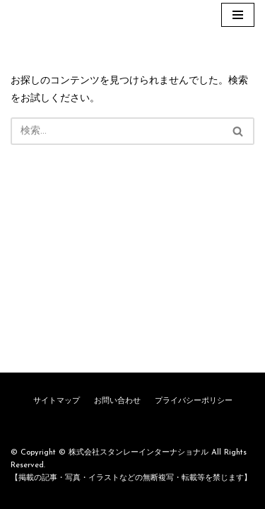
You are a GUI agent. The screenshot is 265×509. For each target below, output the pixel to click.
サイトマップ (56, 401)
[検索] (117, 131)
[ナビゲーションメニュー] (237, 15)
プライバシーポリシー (193, 401)
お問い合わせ (117, 401)
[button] (237, 131)
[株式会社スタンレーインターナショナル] (53, 15)
